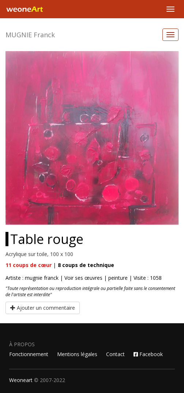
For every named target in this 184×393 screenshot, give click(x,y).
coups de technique (86, 265)
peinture (118, 277)
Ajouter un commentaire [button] (42, 307)
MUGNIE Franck (30, 34)
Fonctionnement (28, 354)
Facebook (148, 354)
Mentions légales (77, 354)
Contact (115, 354)
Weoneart (21, 380)
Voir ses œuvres (83, 277)
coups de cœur (28, 265)
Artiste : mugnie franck (32, 277)
